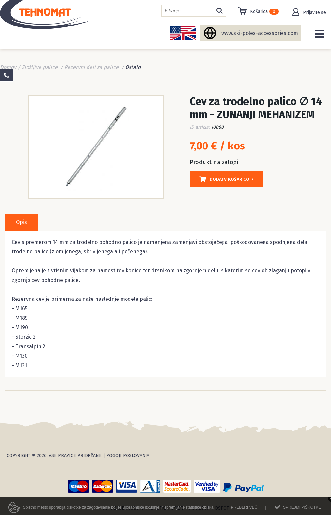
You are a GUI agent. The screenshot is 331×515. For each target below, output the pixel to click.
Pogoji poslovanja (127, 455)
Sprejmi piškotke (302, 509)
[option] (96, 146)
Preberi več (244, 509)
